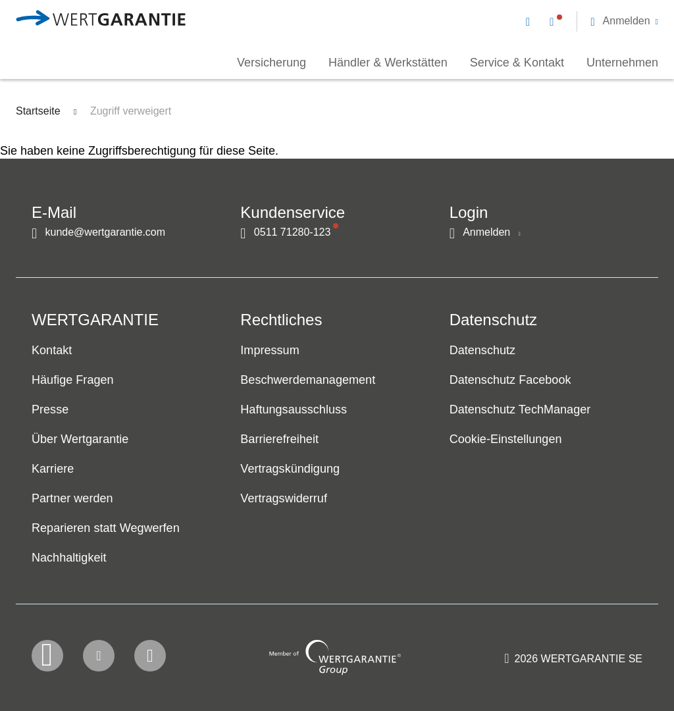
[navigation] (592, 20)
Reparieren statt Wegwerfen (106, 528)
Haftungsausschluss (293, 409)
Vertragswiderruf (283, 498)
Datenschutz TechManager (520, 409)
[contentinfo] (573, 662)
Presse (50, 409)
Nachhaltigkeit (69, 557)
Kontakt (52, 350)
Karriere (53, 468)
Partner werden (72, 498)
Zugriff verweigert (130, 111)
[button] (624, 21)
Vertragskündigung (290, 468)
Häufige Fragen (73, 379)
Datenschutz (482, 350)
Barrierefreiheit (279, 439)
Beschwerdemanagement (307, 379)
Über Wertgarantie (80, 439)
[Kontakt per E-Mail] (530, 21)
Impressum (269, 350)
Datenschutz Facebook (510, 379)
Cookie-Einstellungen (506, 439)
